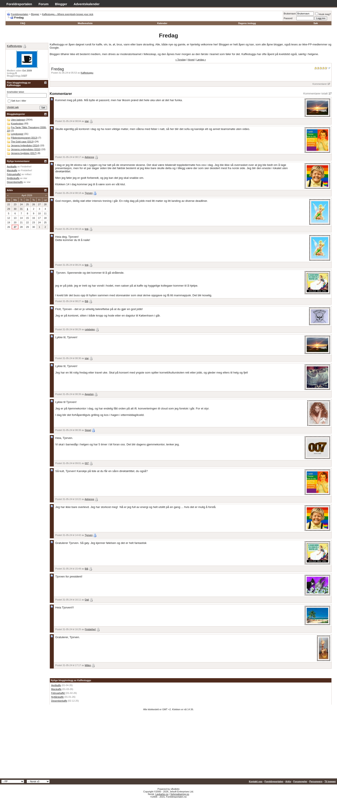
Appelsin (89, 394)
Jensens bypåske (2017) (24, 153)
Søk (316, 23)
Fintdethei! (90, 629)
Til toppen (330, 781)
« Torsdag (180, 59)
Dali (87, 599)
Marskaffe (56, 689)
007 (87, 463)
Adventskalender (87, 4)
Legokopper (17, 134)
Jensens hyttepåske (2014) (25, 145)
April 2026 (26, 195)
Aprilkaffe (56, 685)
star (87, 121)
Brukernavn (290, 13)
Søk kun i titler (17, 100)
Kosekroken (17, 123)
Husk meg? (323, 14)
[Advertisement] (168, 746)
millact (28, 174)
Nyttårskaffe (57, 697)
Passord (288, 18)
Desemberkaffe (59, 700)
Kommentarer (319, 84)
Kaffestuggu (87, 72)
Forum (43, 4)
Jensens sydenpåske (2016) (26, 149)
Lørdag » (201, 59)
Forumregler (300, 781)
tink (87, 229)
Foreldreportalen (19, 4)
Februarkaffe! (58, 693)
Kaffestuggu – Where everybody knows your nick (67, 14)
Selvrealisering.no (179, 794)
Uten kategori (18, 119)
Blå (86, 301)
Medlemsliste (85, 23)
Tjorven (89, 193)
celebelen (90, 329)
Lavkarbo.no (161, 794)
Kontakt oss (255, 781)
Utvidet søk (13, 107)
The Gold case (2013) (22, 141)
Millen (88, 665)
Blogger (61, 4)
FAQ (22, 23)
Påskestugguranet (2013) (24, 137)
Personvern (315, 781)
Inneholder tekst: (15, 92)
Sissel (88, 430)
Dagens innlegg (247, 23)
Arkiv (288, 781)
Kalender (162, 23)
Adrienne (89, 157)
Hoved (191, 59)
